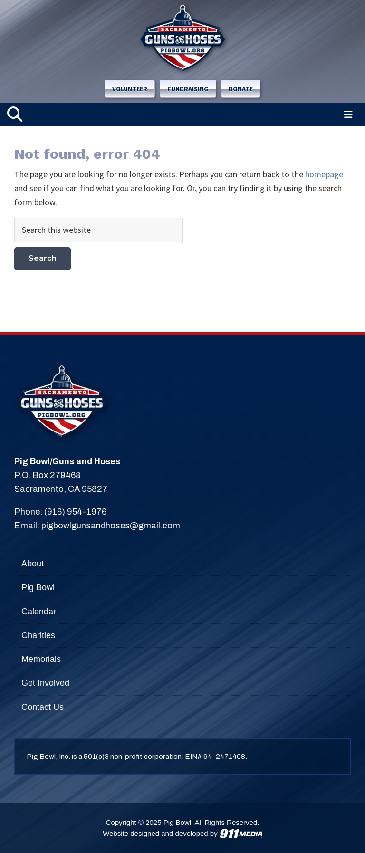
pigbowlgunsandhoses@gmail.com (110, 525)
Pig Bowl (38, 587)
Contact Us (42, 707)
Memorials (41, 659)
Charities (38, 635)
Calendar (38, 611)
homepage (324, 174)
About (32, 563)
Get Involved (45, 683)
